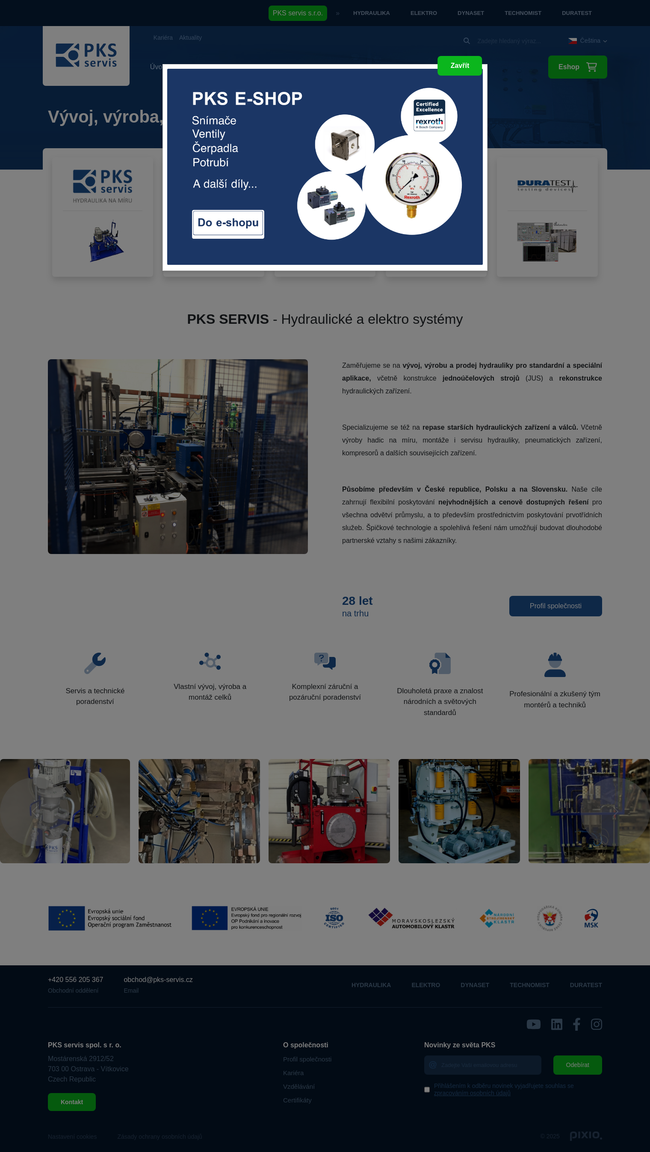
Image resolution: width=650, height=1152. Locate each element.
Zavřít (460, 65)
